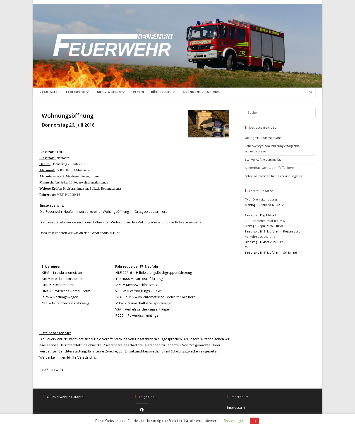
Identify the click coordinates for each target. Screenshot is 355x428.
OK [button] (254, 421)
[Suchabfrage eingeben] (280, 112)
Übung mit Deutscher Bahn (263, 138)
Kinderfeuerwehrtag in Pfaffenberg (269, 168)
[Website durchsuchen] (311, 92)
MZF (60, 194)
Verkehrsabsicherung (260, 237)
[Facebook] (142, 410)
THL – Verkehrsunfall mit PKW (265, 221)
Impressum (236, 407)
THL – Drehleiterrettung (261, 199)
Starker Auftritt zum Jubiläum (264, 159)
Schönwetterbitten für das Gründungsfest (274, 176)
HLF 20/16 (72, 194)
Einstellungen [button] (233, 420)
